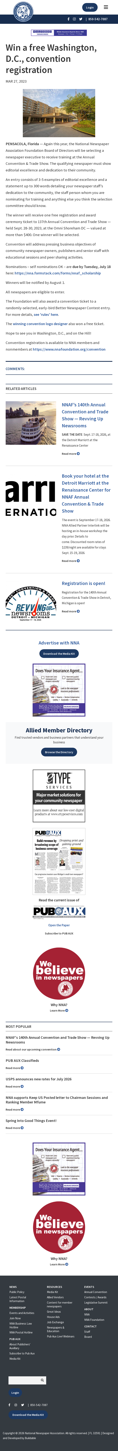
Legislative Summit (96, 1302)
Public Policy (16, 1292)
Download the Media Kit (59, 653)
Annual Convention (95, 1292)
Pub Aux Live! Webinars (60, 1336)
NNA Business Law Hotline (20, 1325)
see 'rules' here (46, 314)
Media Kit (15, 1358)
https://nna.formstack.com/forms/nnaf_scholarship (58, 273)
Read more (71, 454)
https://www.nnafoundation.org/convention (69, 349)
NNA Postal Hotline (21, 1332)
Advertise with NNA (59, 643)
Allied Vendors (55, 1297)
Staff (87, 1331)
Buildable (30, 1438)
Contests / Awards (95, 1297)
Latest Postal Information (17, 1299)
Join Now (15, 1318)
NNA (87, 1314)
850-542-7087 (39, 1405)
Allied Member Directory (59, 730)
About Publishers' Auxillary (19, 1346)
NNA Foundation (94, 1320)
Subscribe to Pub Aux (22, 1353)
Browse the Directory (59, 752)
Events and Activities (21, 1313)
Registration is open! (83, 583)
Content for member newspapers (59, 1304)
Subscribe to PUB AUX (59, 933)
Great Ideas (54, 1311)
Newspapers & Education (55, 1329)
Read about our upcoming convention (33, 1049)
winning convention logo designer (40, 323)
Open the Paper (59, 925)
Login (90, 7)
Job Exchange (55, 1322)
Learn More (59, 1010)
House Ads (53, 1317)
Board (88, 1337)
